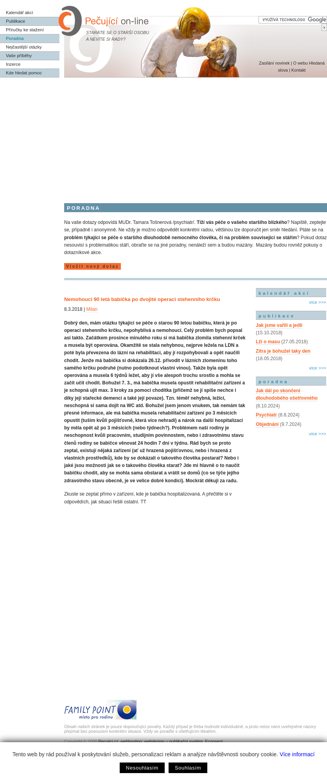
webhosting (131, 741)
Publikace (15, 21)
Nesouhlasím (142, 768)
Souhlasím (188, 768)
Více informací (297, 754)
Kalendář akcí (19, 12)
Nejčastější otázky (24, 47)
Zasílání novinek (274, 63)
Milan (92, 309)
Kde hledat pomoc (24, 72)
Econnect (214, 741)
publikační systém (186, 741)
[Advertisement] (163, 136)
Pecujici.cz (108, 741)
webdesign (154, 741)
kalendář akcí (284, 293)
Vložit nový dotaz (92, 266)
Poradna (15, 38)
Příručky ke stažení (25, 29)
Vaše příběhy (19, 55)
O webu (300, 63)
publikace (277, 316)
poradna (274, 381)
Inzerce (13, 64)
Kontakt (298, 70)
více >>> (317, 302)
